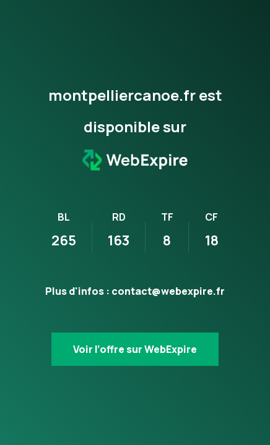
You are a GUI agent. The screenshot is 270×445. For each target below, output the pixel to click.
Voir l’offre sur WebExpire (135, 349)
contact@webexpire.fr (168, 291)
